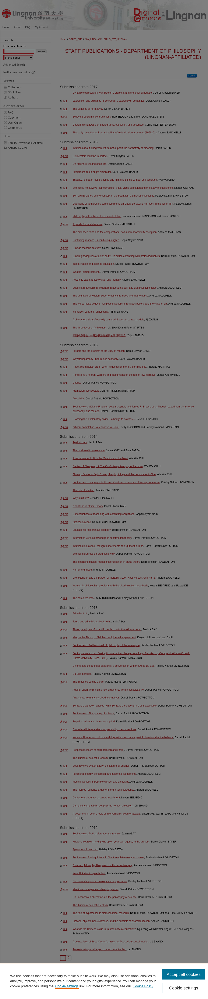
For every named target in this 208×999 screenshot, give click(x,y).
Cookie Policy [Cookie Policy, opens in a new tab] (143, 986)
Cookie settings (66, 986)
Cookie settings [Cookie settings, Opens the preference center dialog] (183, 988)
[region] (104, 981)
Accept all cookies (184, 974)
